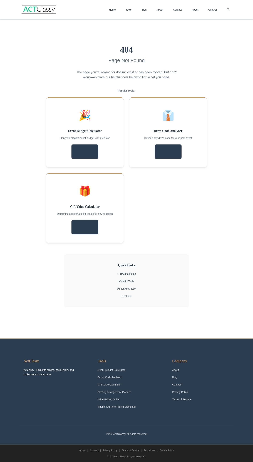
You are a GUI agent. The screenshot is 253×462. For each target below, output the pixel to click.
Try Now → (84, 149)
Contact (177, 9)
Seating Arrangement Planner (114, 392)
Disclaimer (149, 450)
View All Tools (126, 281)
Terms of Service (181, 399)
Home (112, 9)
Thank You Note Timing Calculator (117, 406)
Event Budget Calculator (85, 131)
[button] (228, 10)
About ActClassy (126, 288)
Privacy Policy (180, 392)
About (160, 9)
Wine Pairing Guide (109, 399)
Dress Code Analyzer (168, 131)
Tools (129, 9)
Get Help (126, 296)
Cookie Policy (167, 450)
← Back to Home (126, 273)
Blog (144, 9)
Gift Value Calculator (85, 206)
